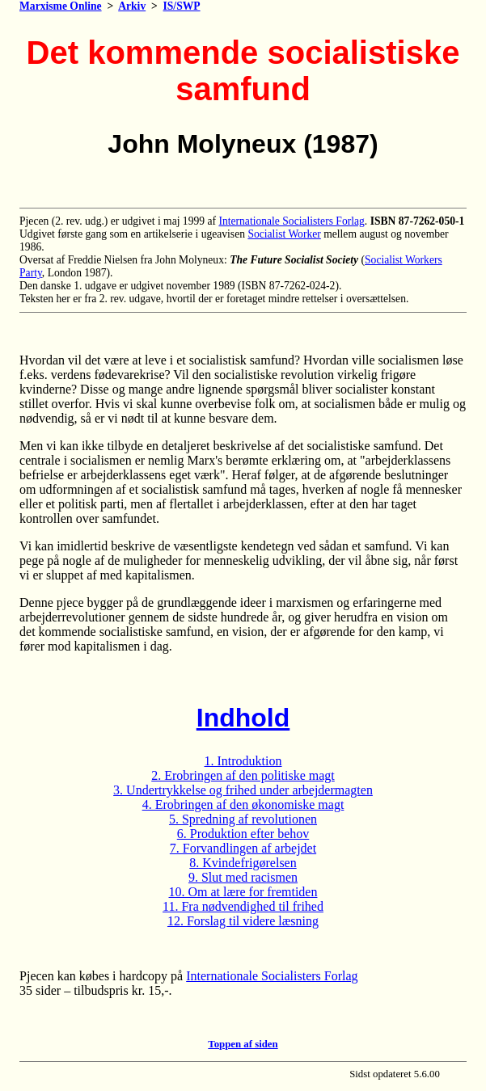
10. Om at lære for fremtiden (243, 892)
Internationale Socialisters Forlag (291, 221)
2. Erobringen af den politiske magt (243, 775)
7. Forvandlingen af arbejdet (243, 848)
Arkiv (132, 6)
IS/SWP (182, 6)
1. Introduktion (243, 761)
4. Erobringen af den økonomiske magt (243, 804)
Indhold (243, 717)
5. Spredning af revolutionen (243, 819)
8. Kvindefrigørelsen (242, 863)
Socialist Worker (283, 234)
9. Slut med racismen (243, 877)
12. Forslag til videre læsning (243, 921)
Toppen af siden (242, 1044)
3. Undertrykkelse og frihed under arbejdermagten (243, 790)
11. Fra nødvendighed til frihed (243, 906)
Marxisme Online (60, 6)
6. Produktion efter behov (243, 833)
